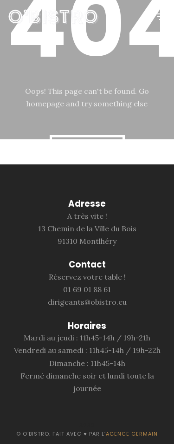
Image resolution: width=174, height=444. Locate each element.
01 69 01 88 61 (87, 289)
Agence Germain (132, 433)
